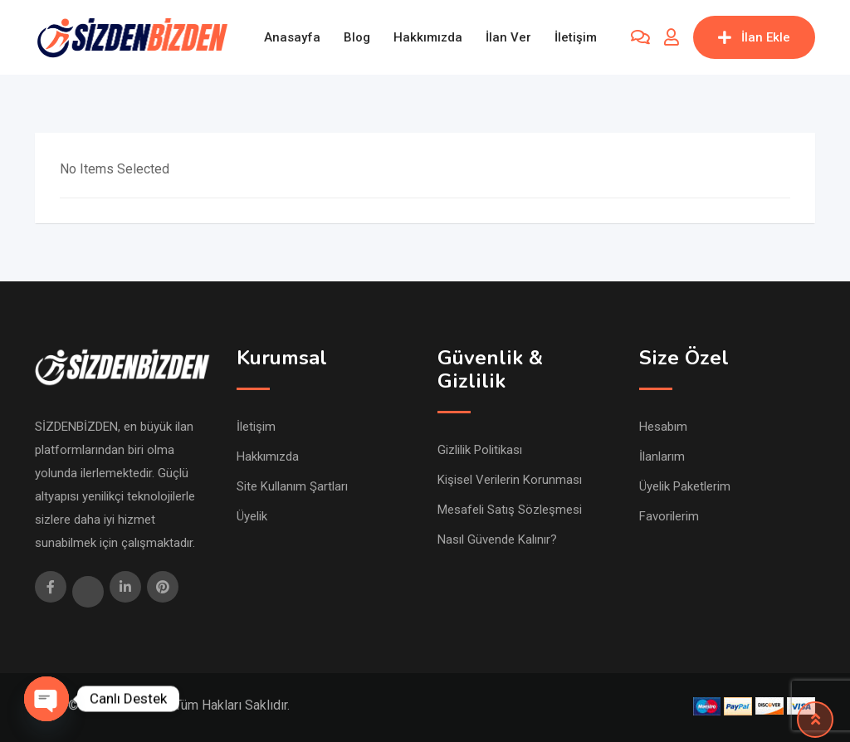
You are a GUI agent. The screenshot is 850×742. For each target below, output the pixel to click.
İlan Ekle (754, 37)
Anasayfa (292, 37)
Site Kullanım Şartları (292, 486)
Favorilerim (669, 516)
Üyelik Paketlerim (684, 486)
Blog (357, 37)
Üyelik (252, 516)
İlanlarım (662, 456)
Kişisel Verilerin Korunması (509, 479)
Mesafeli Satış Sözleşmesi (509, 509)
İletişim (575, 37)
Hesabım (663, 426)
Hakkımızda (427, 37)
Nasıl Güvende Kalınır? (497, 539)
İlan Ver (508, 37)
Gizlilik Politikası (479, 449)
